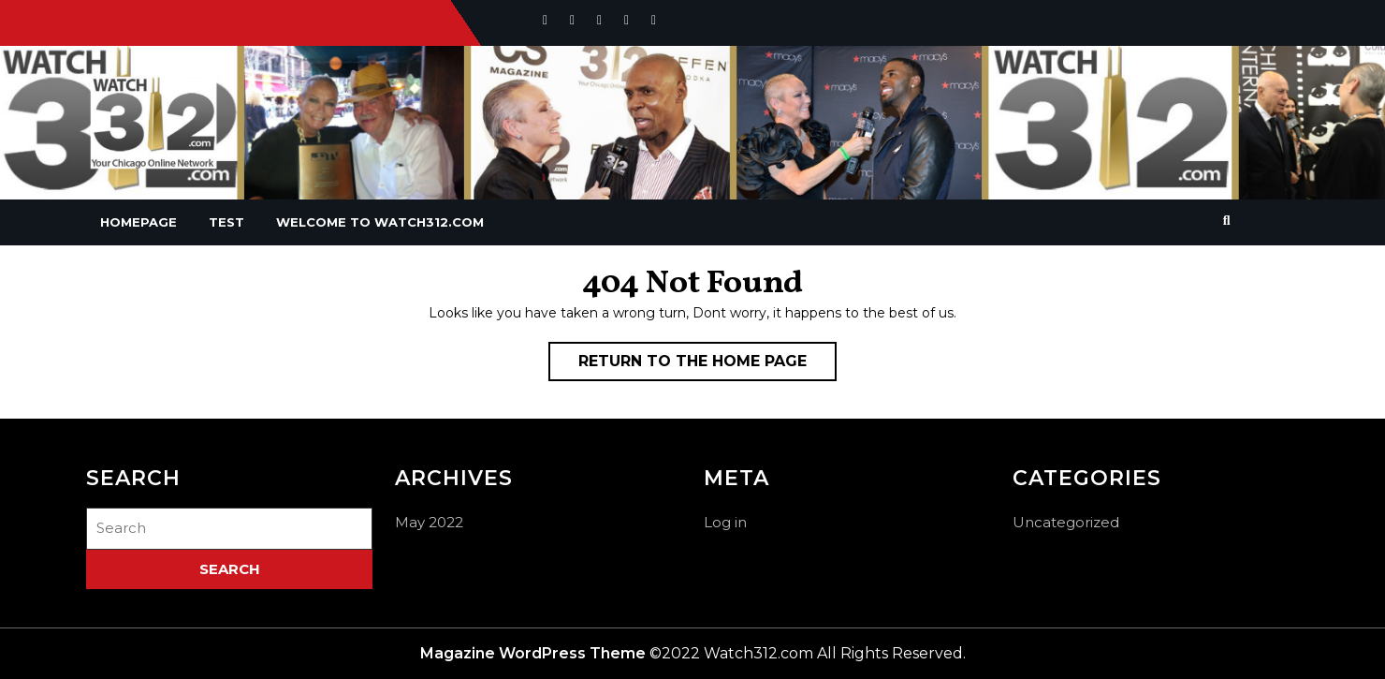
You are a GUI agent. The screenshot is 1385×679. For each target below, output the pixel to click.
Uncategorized (1066, 522)
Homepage (138, 221)
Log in (725, 522)
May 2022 (429, 522)
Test (226, 221)
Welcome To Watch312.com (380, 221)
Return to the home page (707, 365)
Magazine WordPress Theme (533, 653)
